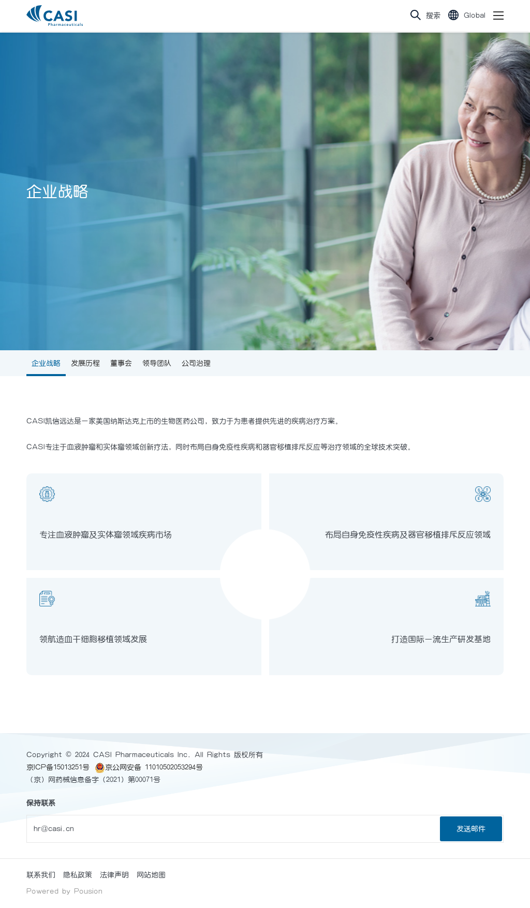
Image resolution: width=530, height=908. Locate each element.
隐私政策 (77, 875)
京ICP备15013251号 (58, 767)
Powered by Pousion (64, 891)
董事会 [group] (121, 363)
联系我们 (40, 875)
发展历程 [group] (85, 363)
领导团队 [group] (156, 363)
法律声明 (114, 875)
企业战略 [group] (46, 363)
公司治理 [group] (196, 363)
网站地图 (151, 875)
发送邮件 (471, 828)
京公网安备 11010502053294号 (149, 767)
